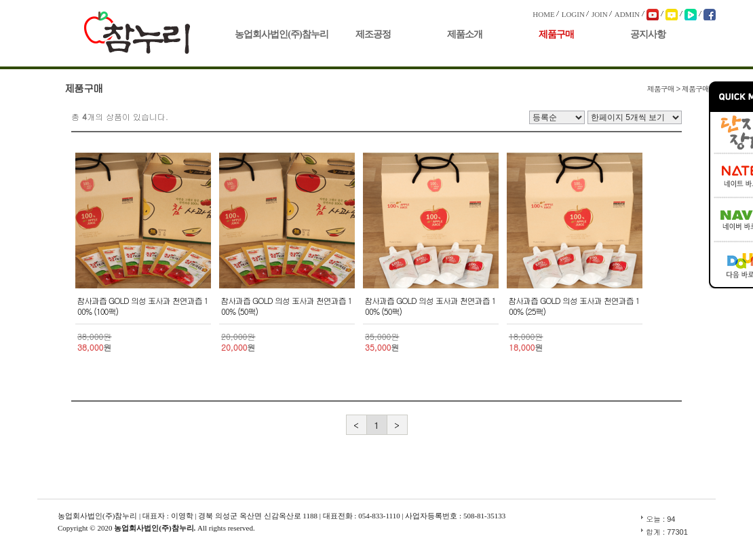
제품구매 (556, 34)
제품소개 (464, 34)
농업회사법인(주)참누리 (281, 34)
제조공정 (373, 34)
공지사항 (647, 34)
